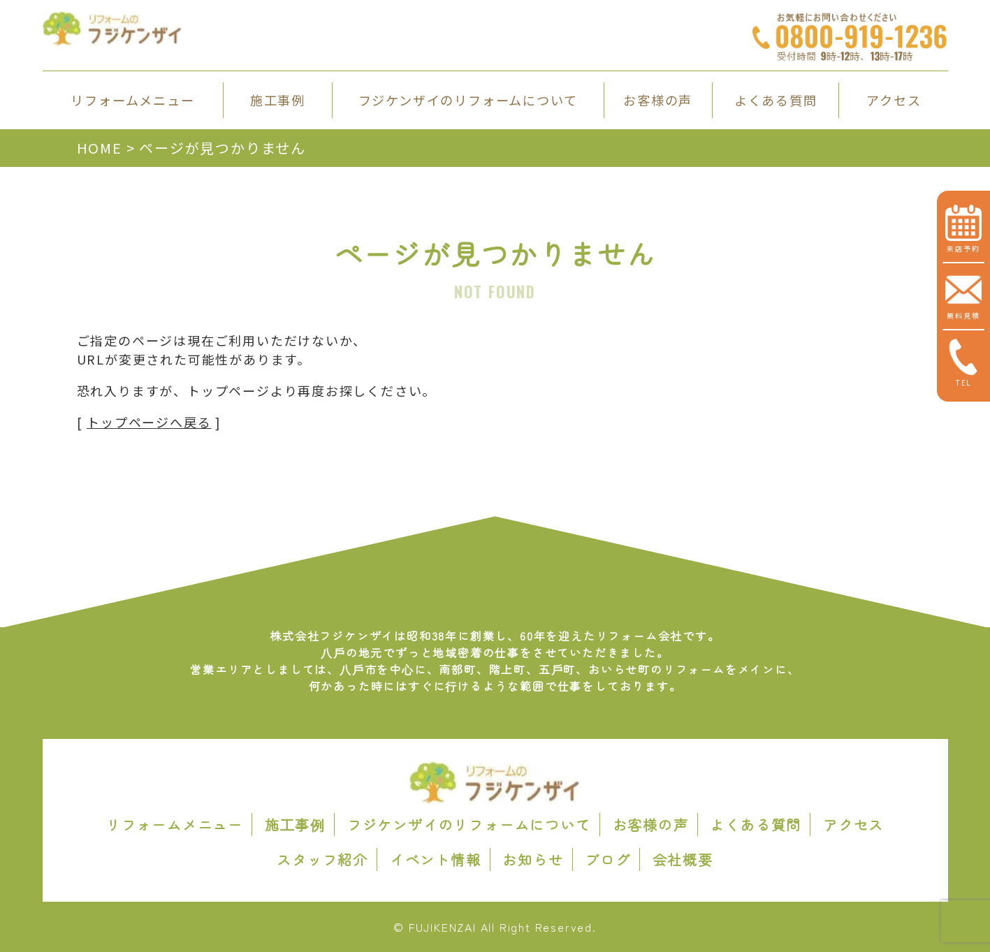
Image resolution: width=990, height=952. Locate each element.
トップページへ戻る (149, 422)
